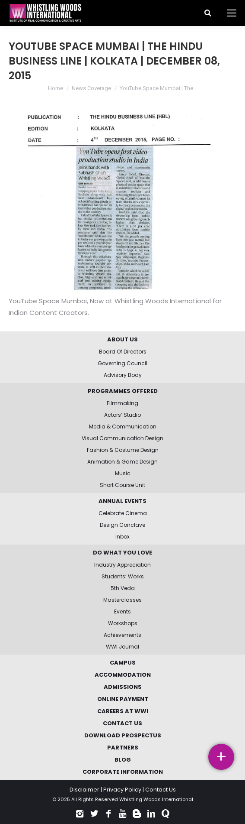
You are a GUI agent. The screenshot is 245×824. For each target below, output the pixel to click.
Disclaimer (84, 789)
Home (55, 88)
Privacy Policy (122, 789)
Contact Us (160, 789)
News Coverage (91, 88)
